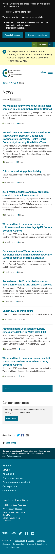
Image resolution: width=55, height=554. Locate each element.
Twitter (18, 435)
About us (7, 474)
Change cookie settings (37, 35)
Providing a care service (15, 482)
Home (5, 83)
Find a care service (12, 478)
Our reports (8, 486)
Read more (12, 418)
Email (27, 435)
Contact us (8, 490)
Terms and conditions (12, 547)
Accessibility (20, 541)
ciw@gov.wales (15, 509)
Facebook (22, 435)
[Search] (34, 44)
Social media (42, 544)
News (13, 83)
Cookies (31, 541)
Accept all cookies (12, 35)
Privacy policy (18, 544)
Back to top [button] (11, 443)
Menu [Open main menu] (44, 72)
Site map (30, 544)
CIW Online (42, 45)
